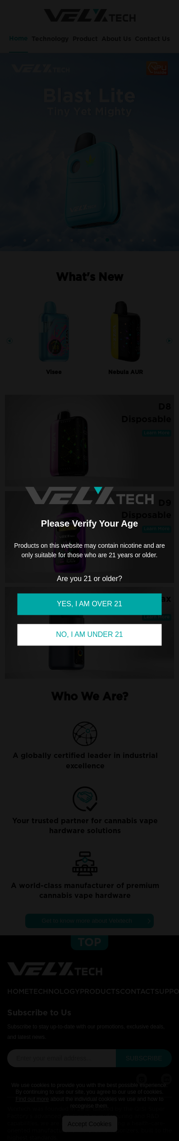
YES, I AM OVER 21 (89, 604)
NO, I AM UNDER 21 (89, 634)
